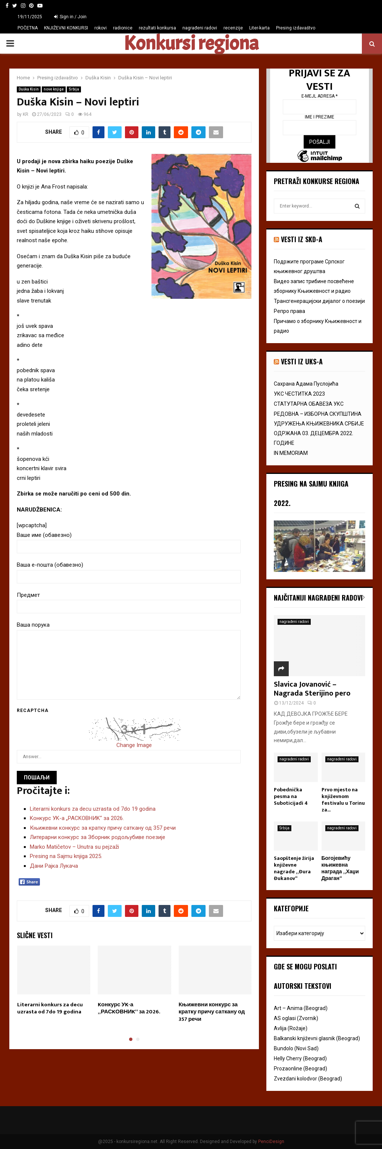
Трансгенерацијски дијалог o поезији (319, 301)
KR (25, 114)
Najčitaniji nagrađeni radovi (318, 597)
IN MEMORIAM (291, 453)
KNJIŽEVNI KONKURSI (66, 28)
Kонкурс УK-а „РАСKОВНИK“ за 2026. (77, 818)
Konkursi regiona (191, 43)
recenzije (233, 28)
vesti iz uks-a (302, 361)
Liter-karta (259, 28)
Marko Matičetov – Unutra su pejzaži (74, 846)
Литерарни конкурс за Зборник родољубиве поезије (97, 837)
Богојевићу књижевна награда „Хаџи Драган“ (340, 868)
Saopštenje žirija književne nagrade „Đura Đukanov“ (294, 868)
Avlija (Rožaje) (290, 1028)
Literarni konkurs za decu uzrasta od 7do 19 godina (93, 808)
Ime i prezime (319, 117)
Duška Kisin (29, 89)
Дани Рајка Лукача (54, 865)
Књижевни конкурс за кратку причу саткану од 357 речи (103, 827)
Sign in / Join (70, 16)
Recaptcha (32, 710)
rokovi (100, 28)
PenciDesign (271, 1141)
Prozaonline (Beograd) (300, 1069)
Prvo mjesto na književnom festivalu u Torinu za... (343, 799)
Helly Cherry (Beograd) (300, 1058)
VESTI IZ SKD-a (301, 239)
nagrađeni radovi (199, 28)
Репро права (289, 311)
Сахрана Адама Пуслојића (306, 384)
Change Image (134, 745)
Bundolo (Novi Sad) (296, 1048)
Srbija (74, 89)
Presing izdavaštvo (295, 28)
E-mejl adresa (319, 96)
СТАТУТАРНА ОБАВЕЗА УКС (309, 404)
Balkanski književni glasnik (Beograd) (317, 1038)
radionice (122, 28)
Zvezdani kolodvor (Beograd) (308, 1079)
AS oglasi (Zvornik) (296, 1018)
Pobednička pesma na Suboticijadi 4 (291, 796)
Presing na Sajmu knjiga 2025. (66, 856)
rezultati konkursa (157, 28)
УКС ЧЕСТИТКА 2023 (299, 394)
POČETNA (28, 28)
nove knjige (54, 89)
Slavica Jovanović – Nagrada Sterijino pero (312, 689)
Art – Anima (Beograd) (301, 1008)
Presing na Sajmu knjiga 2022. (311, 493)
